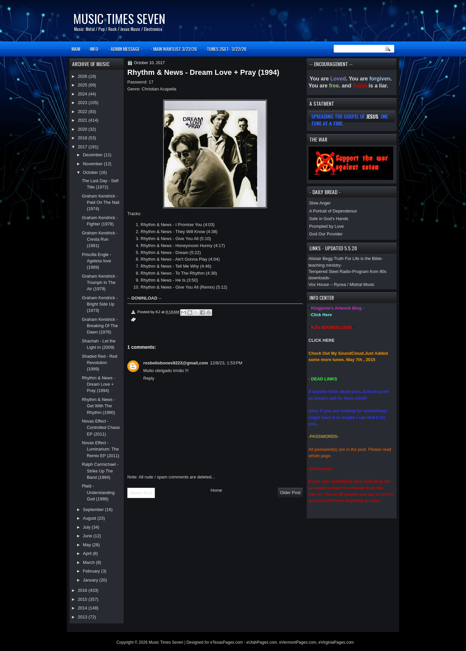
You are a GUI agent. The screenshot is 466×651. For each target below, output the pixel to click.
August (90, 518)
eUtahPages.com (261, 642)
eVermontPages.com (297, 642)
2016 (83, 590)
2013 (83, 616)
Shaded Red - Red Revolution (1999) (99, 363)
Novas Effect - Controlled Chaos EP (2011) (101, 428)
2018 (83, 137)
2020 (83, 129)
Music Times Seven (119, 18)
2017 (83, 146)
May (87, 544)
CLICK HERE (321, 340)
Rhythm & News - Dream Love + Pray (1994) (98, 384)
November (93, 163)
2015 (83, 599)
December (93, 154)
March (89, 562)
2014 (83, 607)
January (91, 580)
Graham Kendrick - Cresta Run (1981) (100, 239)
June (88, 535)
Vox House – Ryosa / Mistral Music (341, 284)
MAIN (75, 48)
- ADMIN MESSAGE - (125, 48)
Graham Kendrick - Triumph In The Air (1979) (100, 283)
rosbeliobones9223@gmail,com (175, 362)
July (87, 527)
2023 (83, 102)
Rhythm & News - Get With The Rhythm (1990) (98, 406)
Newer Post (141, 492)
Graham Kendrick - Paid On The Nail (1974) (100, 202)
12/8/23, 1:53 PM (226, 362)
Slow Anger (320, 202)
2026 (83, 76)
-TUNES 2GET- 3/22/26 (225, 48)
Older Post (290, 492)
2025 (83, 84)
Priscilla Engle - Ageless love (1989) (96, 261)
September (94, 509)
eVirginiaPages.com (336, 642)
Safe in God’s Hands (328, 218)
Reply (148, 378)
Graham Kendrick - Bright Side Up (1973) (100, 304)
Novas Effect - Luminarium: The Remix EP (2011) (100, 449)
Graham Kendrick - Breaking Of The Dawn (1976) (100, 326)
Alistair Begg (320, 258)
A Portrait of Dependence (333, 210)
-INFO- (94, 48)
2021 (83, 120)
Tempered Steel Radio (329, 271)
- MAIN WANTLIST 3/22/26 (174, 48)
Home (216, 490)
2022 (83, 111)
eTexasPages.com (226, 642)
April (87, 553)
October (91, 172)
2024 (83, 93)
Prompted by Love (326, 226)
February (92, 571)
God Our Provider (326, 233)
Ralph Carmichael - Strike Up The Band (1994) (100, 471)
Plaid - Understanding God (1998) (98, 492)
